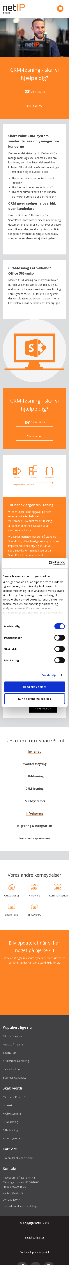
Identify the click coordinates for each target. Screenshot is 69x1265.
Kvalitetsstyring (35, 756)
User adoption (11, 1061)
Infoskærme (34, 806)
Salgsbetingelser (34, 1229)
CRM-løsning (35, 781)
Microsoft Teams (13, 1036)
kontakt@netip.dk (13, 1185)
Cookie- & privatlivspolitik (34, 1244)
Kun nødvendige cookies (34, 699)
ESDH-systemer (34, 793)
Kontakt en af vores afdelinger (21, 1198)
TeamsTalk (9, 1045)
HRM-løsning (34, 768)
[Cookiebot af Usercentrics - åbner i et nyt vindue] (49, 563)
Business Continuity (14, 1069)
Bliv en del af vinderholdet (18, 1150)
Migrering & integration (34, 818)
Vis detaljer (50, 675)
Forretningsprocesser (34, 830)
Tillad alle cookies (34, 687)
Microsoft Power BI (14, 1089)
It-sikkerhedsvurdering (16, 1053)
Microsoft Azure (12, 1028)
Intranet (34, 744)
